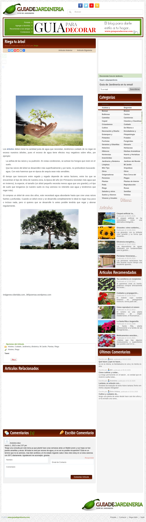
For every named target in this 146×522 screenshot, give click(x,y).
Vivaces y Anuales (109, 198)
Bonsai (105, 111)
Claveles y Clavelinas (132, 121)
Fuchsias (106, 141)
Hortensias (106, 155)
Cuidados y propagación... (128, 293)
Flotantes (106, 138)
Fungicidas (128, 141)
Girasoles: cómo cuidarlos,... (129, 228)
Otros (104, 171)
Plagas (127, 178)
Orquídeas (128, 168)
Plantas (51, 347)
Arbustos (128, 104)
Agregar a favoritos (22, 26)
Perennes (106, 178)
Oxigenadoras (108, 175)
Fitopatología (129, 134)
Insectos (127, 158)
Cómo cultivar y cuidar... (109, 373)
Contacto (122, 517)
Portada (27, 22)
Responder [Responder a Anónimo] (89, 458)
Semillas (127, 191)
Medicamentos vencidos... (127, 335)
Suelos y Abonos (109, 195)
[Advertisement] (27, 74)
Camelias (106, 118)
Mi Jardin (43, 347)
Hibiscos (105, 151)
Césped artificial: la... (125, 214)
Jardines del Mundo (132, 161)
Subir (142, 517)
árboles (10, 149)
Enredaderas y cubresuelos (130, 132)
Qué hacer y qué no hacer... (110, 362)
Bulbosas (106, 114)
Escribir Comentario (79, 433)
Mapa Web (133, 517)
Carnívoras (128, 118)
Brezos (127, 111)
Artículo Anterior (65, 50)
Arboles (11, 347)
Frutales (127, 138)
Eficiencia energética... (126, 242)
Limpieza (105, 165)
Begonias (128, 108)
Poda (104, 185)
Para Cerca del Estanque (130, 176)
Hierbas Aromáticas (132, 151)
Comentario (49, 470)
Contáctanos (25, 32)
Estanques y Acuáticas (107, 135)
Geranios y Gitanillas (110, 145)
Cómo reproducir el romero (128, 307)
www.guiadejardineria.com (19, 517)
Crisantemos (107, 124)
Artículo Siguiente (84, 50)
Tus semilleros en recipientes (129, 279)
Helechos (106, 148)
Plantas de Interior (131, 181)
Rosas (126, 188)
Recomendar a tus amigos (20, 29)
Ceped (104, 121)
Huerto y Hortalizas (132, 155)
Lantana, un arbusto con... (109, 383)
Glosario (127, 145)
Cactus (127, 114)
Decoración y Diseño (110, 131)
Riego (57, 347)
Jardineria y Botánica (30, 347)
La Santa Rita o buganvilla (127, 321)
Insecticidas (107, 158)
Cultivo (105, 128)
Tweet (7, 353)
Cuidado (18, 347)
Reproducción (130, 185)
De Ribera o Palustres (129, 129)
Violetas (127, 195)
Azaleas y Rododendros (107, 109)
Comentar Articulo (81, 477)
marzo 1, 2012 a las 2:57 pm (16, 445)
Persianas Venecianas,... (127, 256)
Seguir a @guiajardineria (108, 80)
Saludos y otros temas (108, 192)
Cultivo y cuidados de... (108, 394)
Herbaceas (128, 148)
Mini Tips (106, 168)
